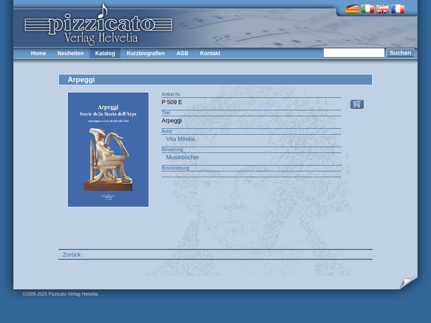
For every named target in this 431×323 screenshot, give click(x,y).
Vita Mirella (180, 138)
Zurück (72, 254)
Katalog (105, 53)
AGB (182, 53)
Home (38, 53)
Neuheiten (70, 53)
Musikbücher (182, 157)
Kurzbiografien (146, 53)
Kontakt (210, 53)
